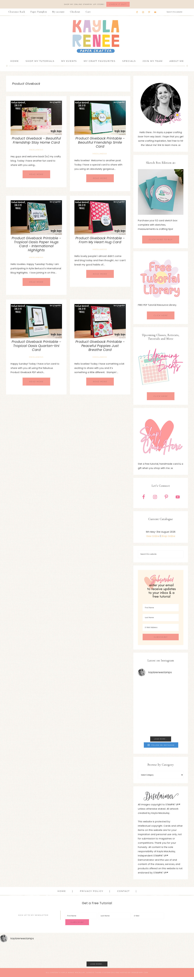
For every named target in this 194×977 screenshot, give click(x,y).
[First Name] (160, 607)
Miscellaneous (36, 150)
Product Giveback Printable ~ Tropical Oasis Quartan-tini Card (36, 345)
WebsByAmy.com (139, 972)
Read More (36, 174)
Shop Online (168, 536)
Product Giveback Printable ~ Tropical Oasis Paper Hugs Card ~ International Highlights (36, 244)
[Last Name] (160, 617)
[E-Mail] (148, 916)
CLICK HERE (161, 315)
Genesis (90, 972)
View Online (152, 536)
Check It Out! (118, 4)
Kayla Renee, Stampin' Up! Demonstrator (97, 36)
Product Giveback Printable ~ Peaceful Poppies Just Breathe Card (100, 345)
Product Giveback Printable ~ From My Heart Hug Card (100, 240)
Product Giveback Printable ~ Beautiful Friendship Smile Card (100, 142)
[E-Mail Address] (160, 627)
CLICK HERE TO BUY (160, 239)
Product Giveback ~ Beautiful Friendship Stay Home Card (36, 140)
